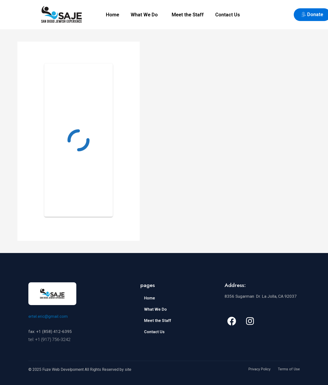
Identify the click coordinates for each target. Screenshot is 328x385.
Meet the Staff (188, 15)
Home (112, 15)
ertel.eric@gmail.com (48, 316)
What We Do (144, 15)
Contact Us (227, 15)
